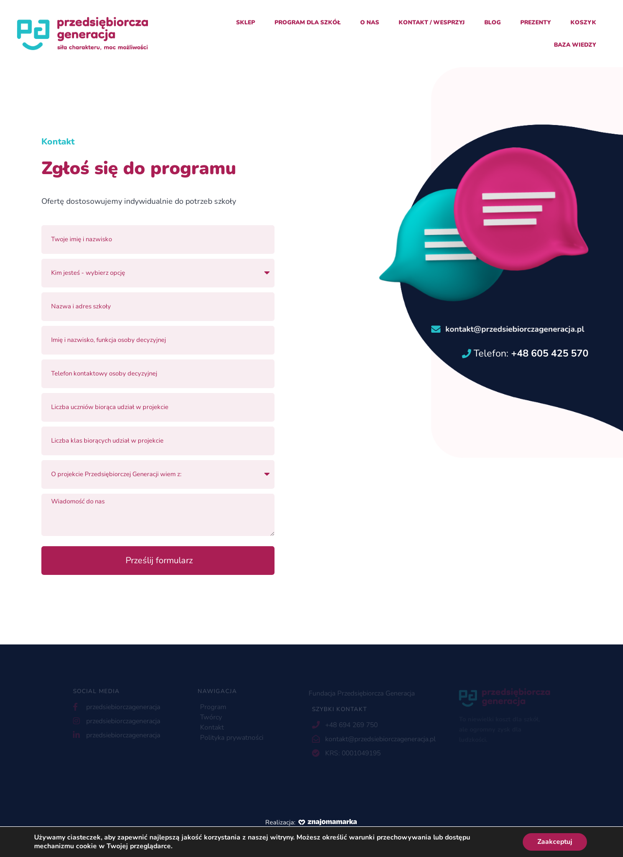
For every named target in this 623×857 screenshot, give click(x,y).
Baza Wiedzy (575, 45)
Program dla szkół (308, 22)
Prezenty (535, 22)
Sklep (245, 22)
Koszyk (583, 22)
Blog (492, 22)
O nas (369, 22)
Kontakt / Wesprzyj (432, 22)
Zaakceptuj (554, 841)
